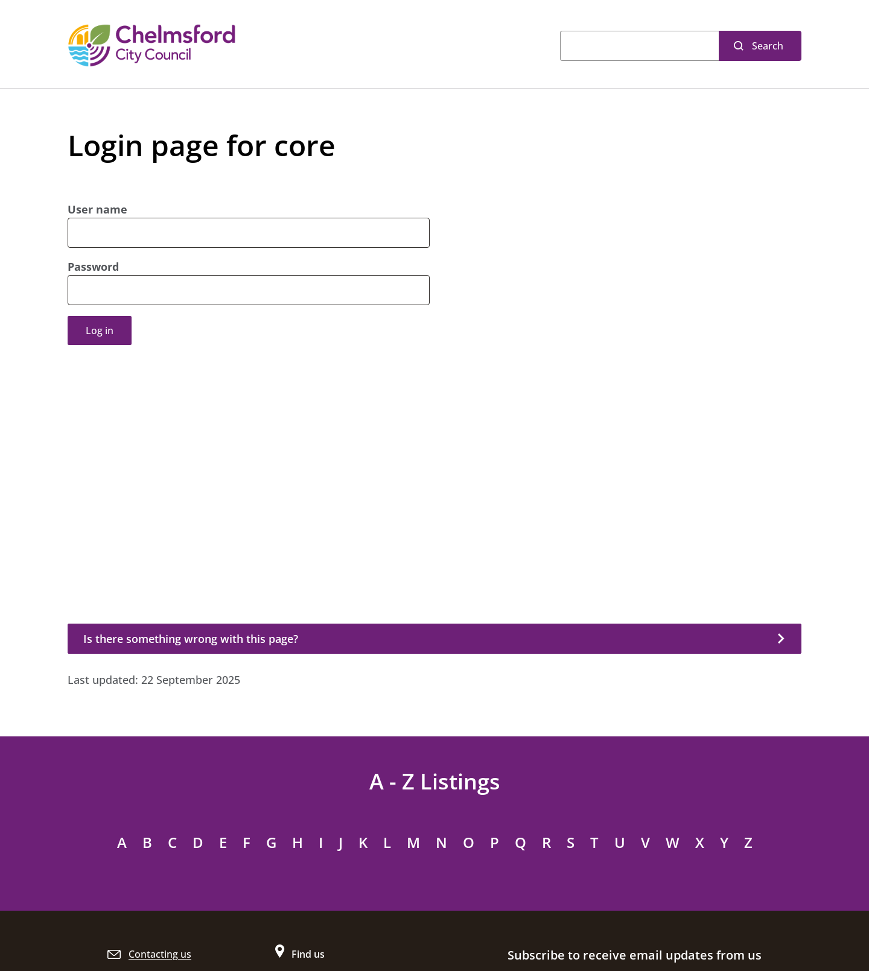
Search (767, 45)
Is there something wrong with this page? (190, 638)
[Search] (639, 46)
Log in (99, 330)
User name (97, 209)
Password (93, 266)
